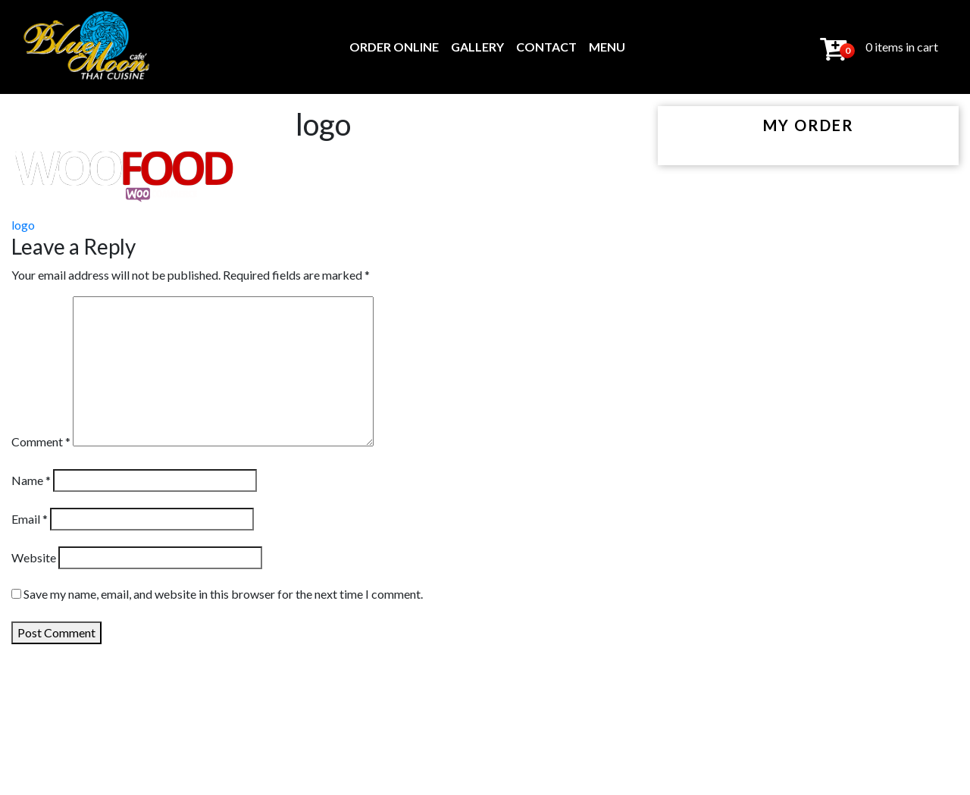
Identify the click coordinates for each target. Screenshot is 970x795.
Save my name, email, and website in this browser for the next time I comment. (223, 594)
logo (23, 225)
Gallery (477, 46)
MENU (607, 46)
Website (33, 557)
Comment (40, 441)
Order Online (394, 46)
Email (29, 519)
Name (31, 480)
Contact (546, 46)
